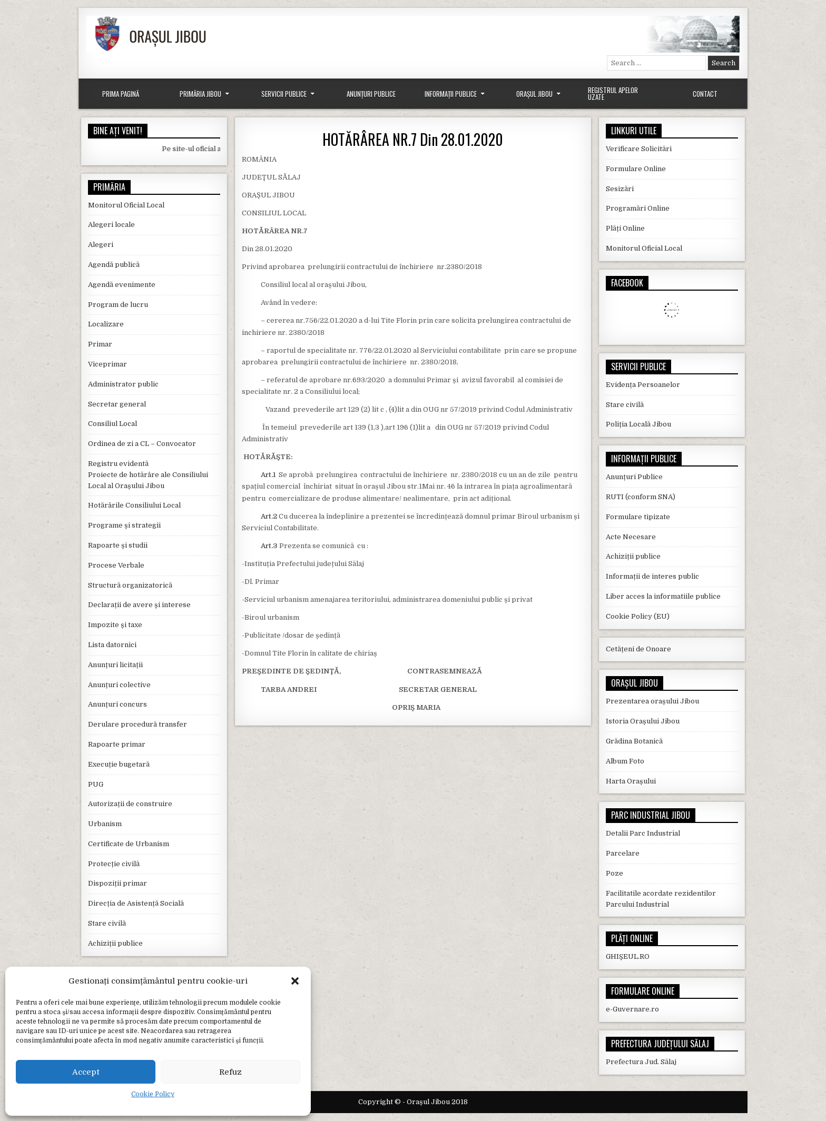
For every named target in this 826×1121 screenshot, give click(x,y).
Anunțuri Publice (371, 93)
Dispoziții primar (117, 883)
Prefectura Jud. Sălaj (641, 1062)
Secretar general (117, 404)
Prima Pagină (120, 93)
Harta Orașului (631, 781)
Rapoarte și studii (118, 545)
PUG (95, 784)
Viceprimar (107, 364)
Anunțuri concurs (117, 704)
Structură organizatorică (130, 585)
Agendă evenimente (121, 285)
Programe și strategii (124, 525)
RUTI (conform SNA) (640, 497)
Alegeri (100, 245)
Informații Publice (451, 93)
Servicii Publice (284, 93)
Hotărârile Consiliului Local (134, 505)
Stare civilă (107, 923)
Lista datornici (112, 645)
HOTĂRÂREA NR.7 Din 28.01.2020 (412, 139)
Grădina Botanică (634, 741)
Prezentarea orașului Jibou (652, 701)
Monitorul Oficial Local (126, 205)
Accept (86, 1072)
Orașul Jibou (534, 93)
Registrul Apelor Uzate (613, 93)
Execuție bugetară (119, 764)
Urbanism (105, 824)
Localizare (106, 324)
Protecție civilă (114, 864)
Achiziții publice (115, 943)
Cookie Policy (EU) (638, 616)
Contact (705, 93)
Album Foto (625, 761)
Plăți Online (625, 228)
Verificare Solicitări (639, 149)
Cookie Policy (152, 1094)
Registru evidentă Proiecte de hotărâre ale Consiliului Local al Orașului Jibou (148, 475)
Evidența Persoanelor (643, 385)
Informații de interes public (652, 576)
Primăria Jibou (200, 93)
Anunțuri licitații (115, 665)
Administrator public (123, 384)
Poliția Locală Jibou (638, 424)
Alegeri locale (111, 225)
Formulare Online (636, 169)
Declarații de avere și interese (139, 605)
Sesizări (620, 189)
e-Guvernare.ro (632, 1009)
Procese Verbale (116, 565)
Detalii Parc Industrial (643, 833)
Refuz (230, 1072)
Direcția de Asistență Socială (136, 903)
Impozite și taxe (115, 625)
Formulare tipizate (638, 517)
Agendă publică (114, 265)
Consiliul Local (112, 424)
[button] (295, 981)
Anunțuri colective (119, 685)
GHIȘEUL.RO (628, 956)
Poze (614, 873)
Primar (100, 344)
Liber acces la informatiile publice (663, 596)
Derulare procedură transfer (137, 724)
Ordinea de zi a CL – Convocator (142, 444)
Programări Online (638, 208)
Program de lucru (118, 305)
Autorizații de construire (130, 804)
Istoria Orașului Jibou (643, 721)
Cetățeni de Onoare (638, 649)
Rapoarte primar (116, 744)
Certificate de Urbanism (128, 844)
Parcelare (623, 853)
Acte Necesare (631, 537)
